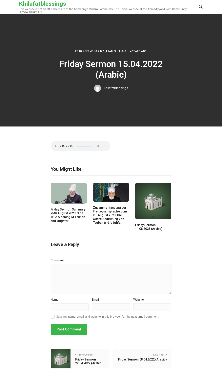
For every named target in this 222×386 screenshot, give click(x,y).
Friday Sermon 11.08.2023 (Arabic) (148, 227)
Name (54, 299)
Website (138, 299)
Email (95, 299)
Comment (57, 260)
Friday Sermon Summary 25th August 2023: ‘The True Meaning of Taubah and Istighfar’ (68, 215)
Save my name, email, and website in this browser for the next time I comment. (107, 316)
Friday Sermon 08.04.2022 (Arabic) (142, 359)
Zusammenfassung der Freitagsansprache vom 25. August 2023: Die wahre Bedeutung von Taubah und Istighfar (110, 215)
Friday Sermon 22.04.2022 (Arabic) (89, 361)
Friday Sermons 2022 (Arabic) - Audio (100, 51)
